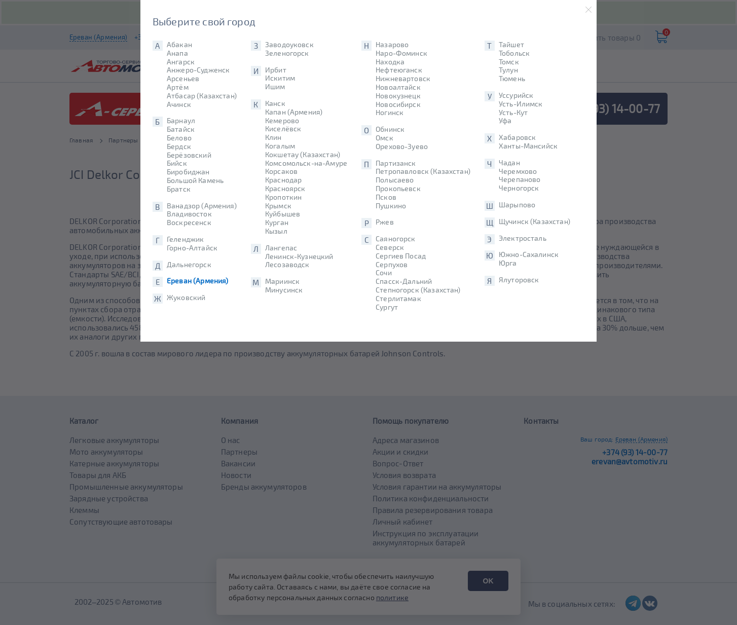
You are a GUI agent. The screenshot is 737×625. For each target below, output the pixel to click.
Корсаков (281, 171)
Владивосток (189, 214)
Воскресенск (189, 222)
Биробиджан (188, 172)
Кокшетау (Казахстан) (302, 155)
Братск (179, 189)
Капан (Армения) (293, 112)
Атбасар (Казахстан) (202, 96)
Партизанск (396, 163)
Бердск (179, 146)
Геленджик (185, 239)
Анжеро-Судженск (198, 70)
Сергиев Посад (401, 256)
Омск (384, 138)
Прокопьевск (398, 189)
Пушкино (391, 206)
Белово (179, 138)
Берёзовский (189, 155)
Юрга (508, 263)
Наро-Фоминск (401, 53)
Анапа (177, 53)
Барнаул (181, 121)
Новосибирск (398, 104)
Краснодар (283, 180)
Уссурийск (516, 95)
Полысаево (395, 180)
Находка (390, 62)
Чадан (509, 163)
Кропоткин (283, 197)
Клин (273, 137)
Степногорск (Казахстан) (418, 290)
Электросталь (522, 238)
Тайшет (511, 45)
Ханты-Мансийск (528, 146)
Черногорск (519, 188)
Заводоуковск (289, 45)
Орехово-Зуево (402, 146)
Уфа (505, 121)
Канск (275, 103)
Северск (390, 247)
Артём (178, 87)
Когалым (280, 146)
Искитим (280, 78)
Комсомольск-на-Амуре (306, 163)
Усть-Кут (513, 112)
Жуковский (186, 297)
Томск (509, 62)
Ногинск (389, 112)
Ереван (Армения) (197, 281)
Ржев (385, 222)
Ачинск (179, 104)
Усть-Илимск (521, 104)
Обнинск (390, 129)
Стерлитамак (398, 299)
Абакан (179, 45)
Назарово (392, 45)
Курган (276, 222)
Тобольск (514, 53)
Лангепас (281, 248)
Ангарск (181, 62)
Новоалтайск (398, 87)
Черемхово (518, 171)
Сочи (384, 273)
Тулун (508, 70)
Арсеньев (183, 79)
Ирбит (275, 70)
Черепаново (520, 179)
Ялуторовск (519, 280)
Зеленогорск (287, 53)
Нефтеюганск (399, 70)
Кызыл (276, 231)
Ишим (275, 87)
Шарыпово (517, 205)
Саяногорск (396, 239)
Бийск (177, 163)
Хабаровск (517, 137)
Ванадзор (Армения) (202, 206)
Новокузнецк (398, 96)
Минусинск (284, 290)
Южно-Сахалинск (529, 254)
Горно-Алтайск (192, 248)
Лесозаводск (287, 265)
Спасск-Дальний (404, 281)
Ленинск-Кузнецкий (299, 256)
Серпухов (392, 265)
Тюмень (512, 79)
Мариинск (282, 281)
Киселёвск (283, 129)
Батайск (181, 129)
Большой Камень (195, 180)
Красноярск (285, 189)
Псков (386, 197)
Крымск (278, 206)
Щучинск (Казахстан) (534, 221)
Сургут (387, 307)
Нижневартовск (403, 79)
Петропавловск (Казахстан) (423, 171)
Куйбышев (282, 214)
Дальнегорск (189, 265)
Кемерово (282, 121)
